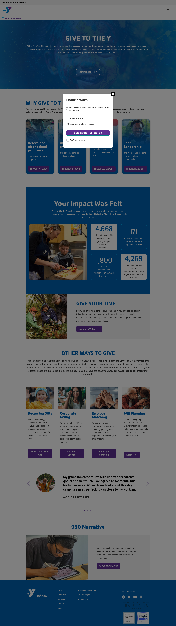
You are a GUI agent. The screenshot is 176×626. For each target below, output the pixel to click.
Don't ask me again (75, 140)
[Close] (113, 94)
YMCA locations (74, 118)
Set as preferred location (88, 132)
